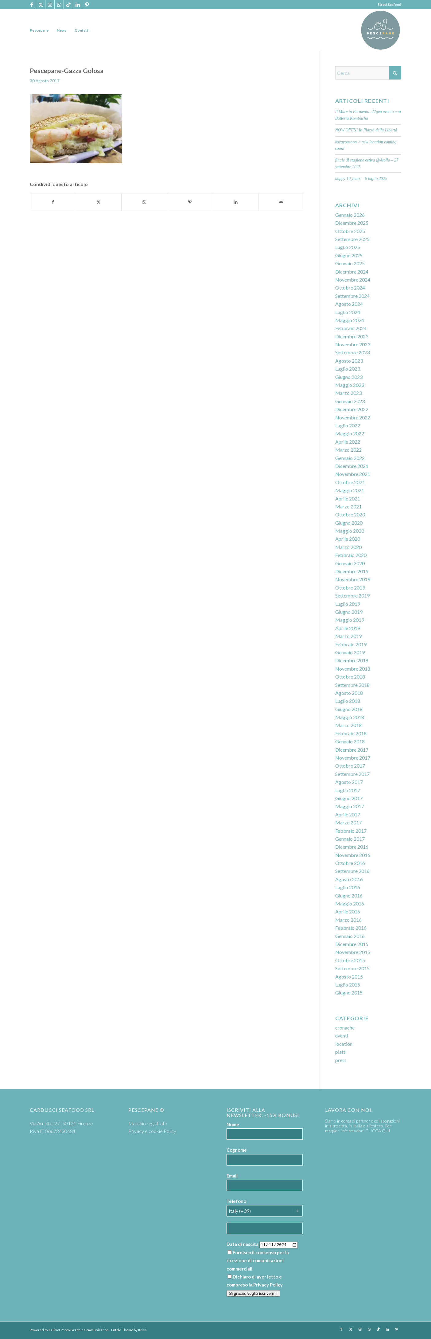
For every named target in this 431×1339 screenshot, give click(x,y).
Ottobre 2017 (350, 766)
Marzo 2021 (348, 506)
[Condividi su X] (99, 202)
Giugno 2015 (349, 992)
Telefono (236, 1201)
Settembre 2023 (352, 352)
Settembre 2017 (352, 774)
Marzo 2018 (348, 725)
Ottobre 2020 (350, 514)
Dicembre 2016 (351, 847)
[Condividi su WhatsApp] (144, 202)
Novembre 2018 (352, 668)
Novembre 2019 (352, 579)
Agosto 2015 (349, 976)
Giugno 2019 (349, 612)
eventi (341, 1035)
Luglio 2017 (347, 790)
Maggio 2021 (349, 490)
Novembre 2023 (352, 344)
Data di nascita (242, 1244)
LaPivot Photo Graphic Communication (79, 1330)
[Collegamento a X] (40, 4)
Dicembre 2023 (351, 336)
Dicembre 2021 (351, 466)
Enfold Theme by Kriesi (129, 1330)
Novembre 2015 (352, 952)
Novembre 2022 (352, 417)
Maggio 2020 (349, 531)
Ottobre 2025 (350, 231)
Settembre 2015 (352, 968)
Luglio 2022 (347, 425)
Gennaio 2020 (350, 563)
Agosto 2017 (349, 782)
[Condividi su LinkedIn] (235, 202)
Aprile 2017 (347, 814)
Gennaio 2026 (350, 215)
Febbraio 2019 (351, 644)
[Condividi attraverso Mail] (281, 202)
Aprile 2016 (347, 911)
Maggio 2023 (349, 385)
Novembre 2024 (352, 279)
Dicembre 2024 (351, 271)
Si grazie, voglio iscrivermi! (253, 1293)
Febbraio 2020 (351, 555)
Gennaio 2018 (350, 741)
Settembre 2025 (352, 239)
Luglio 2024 (347, 312)
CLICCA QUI (377, 1130)
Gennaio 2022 (350, 458)
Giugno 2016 (349, 895)
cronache (345, 1027)
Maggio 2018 (349, 717)
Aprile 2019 (347, 628)
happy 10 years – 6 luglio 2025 (361, 178)
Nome (233, 1124)
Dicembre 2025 (351, 223)
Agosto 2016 (349, 879)
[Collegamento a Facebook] (31, 4)
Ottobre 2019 (350, 587)
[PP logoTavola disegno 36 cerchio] (380, 30)
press (341, 1060)
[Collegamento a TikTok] (68, 4)
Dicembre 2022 (351, 409)
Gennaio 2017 (350, 839)
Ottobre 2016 (350, 863)
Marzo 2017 (348, 822)
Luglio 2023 (347, 369)
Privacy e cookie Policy (152, 1131)
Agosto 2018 (349, 693)
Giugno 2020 (349, 523)
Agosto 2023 (349, 361)
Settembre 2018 (352, 685)
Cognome (237, 1150)
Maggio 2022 (349, 433)
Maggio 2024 (349, 320)
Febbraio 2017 (351, 831)
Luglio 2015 (347, 984)
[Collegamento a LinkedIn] (77, 4)
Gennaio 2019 (350, 652)
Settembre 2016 (352, 871)
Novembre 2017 (352, 758)
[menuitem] (39, 30)
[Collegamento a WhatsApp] (59, 4)
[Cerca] (368, 73)
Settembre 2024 (352, 296)
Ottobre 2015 (350, 960)
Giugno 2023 (349, 377)
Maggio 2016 (349, 903)
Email (232, 1175)
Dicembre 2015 (351, 944)
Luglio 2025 (347, 247)
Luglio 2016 (347, 887)
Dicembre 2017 (351, 750)
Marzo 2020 (348, 547)
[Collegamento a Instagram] (49, 4)
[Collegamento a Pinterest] (86, 4)
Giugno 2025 (349, 255)
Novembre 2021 (352, 474)
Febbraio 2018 (351, 733)
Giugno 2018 (349, 709)
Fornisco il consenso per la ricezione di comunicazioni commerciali (258, 1260)
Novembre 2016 (352, 855)
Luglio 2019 (347, 604)
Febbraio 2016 (351, 928)
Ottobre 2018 (350, 676)
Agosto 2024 (349, 304)
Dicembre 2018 (351, 660)
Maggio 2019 (349, 620)
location (343, 1044)
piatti (341, 1052)
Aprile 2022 (347, 442)
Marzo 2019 (348, 636)
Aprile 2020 (347, 539)
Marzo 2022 (348, 450)
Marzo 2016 (348, 920)
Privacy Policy (268, 1284)
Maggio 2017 (349, 806)
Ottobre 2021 (350, 482)
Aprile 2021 (347, 498)
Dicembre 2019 (351, 571)
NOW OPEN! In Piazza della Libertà (366, 130)
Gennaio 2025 (350, 263)
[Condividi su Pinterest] (190, 202)
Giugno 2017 (349, 798)
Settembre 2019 (352, 595)
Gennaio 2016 (350, 936)
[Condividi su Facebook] (53, 202)
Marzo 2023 (348, 393)
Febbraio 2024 (351, 328)
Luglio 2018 (347, 701)
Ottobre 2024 (350, 287)
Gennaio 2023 (350, 401)
